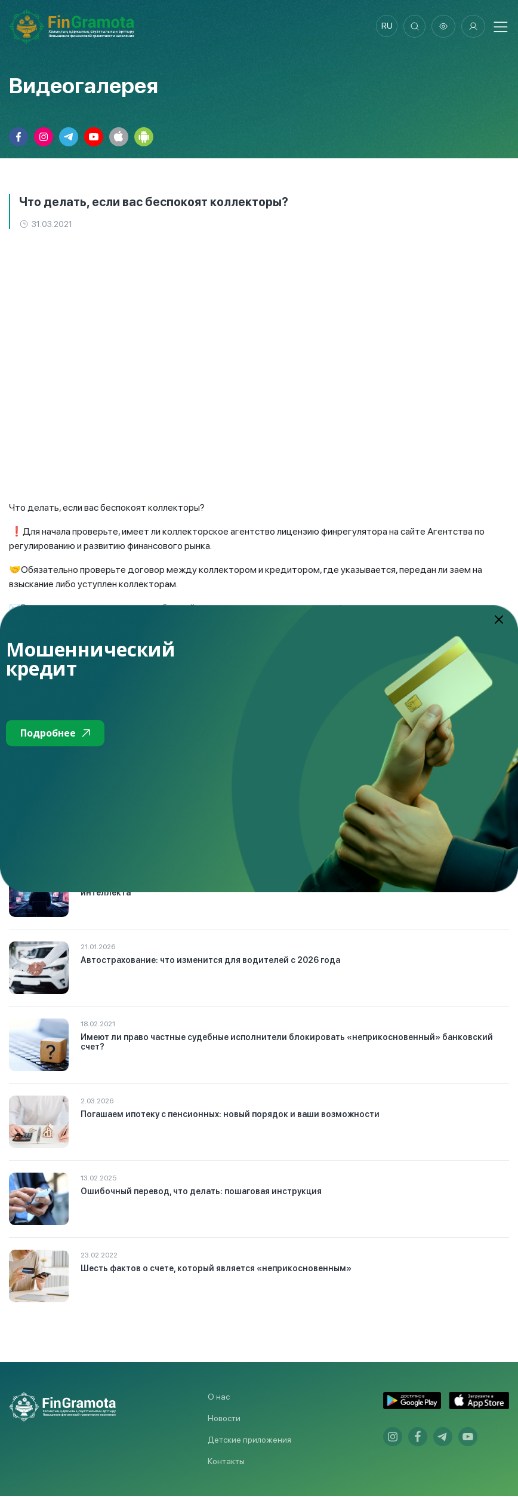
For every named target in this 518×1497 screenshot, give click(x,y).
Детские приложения (249, 1441)
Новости (224, 1419)
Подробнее (55, 733)
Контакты (226, 1462)
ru (384, 27)
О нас (219, 1398)
